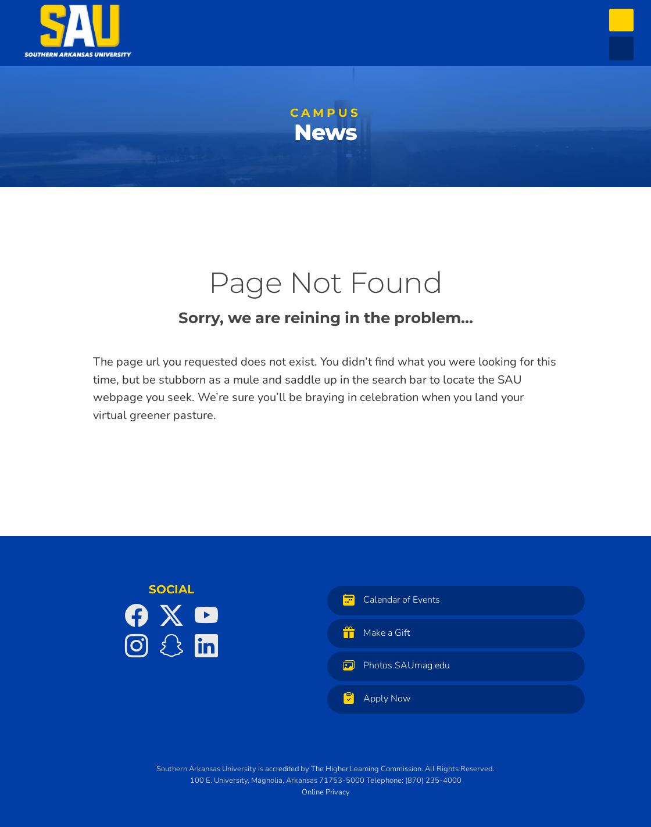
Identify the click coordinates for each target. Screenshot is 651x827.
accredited (282, 769)
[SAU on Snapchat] (171, 645)
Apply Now (373, 698)
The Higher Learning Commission (366, 769)
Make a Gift (373, 632)
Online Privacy (326, 792)
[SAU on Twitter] (171, 615)
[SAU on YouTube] (206, 615)
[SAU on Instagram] (136, 645)
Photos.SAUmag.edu (393, 665)
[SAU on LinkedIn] (206, 645)
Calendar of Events (388, 599)
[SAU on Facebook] (136, 615)
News (325, 128)
